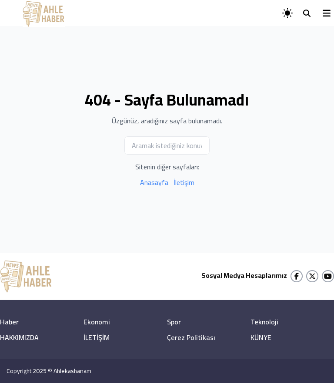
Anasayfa (154, 182)
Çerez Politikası (191, 337)
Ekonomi (97, 322)
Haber (9, 322)
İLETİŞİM (97, 337)
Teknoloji (264, 322)
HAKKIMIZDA (19, 337)
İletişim (184, 182)
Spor (174, 322)
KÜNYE (260, 337)
